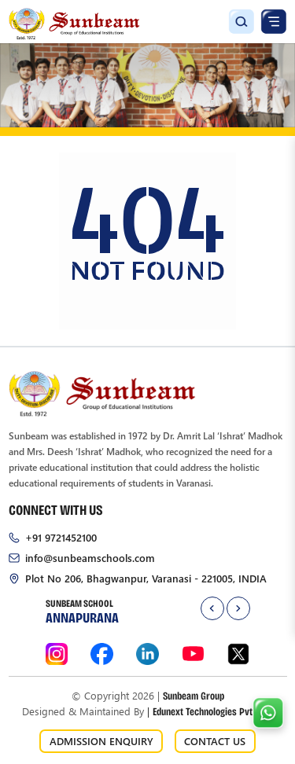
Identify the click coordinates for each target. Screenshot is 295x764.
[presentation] (212, 608)
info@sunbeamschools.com (90, 557)
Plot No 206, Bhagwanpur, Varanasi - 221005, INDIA (146, 578)
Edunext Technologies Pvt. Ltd (210, 710)
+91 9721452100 (61, 537)
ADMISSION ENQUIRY (101, 740)
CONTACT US (214, 740)
